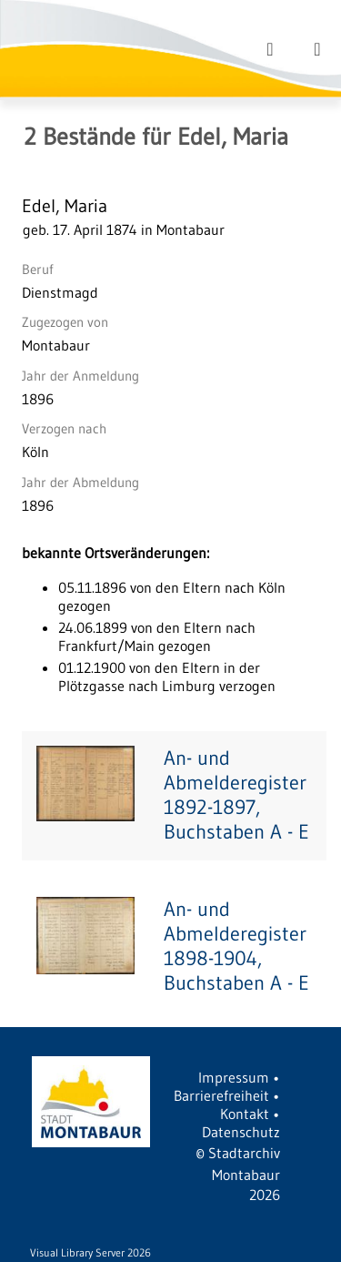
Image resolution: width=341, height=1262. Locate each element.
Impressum (233, 1077)
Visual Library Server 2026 (90, 1252)
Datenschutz (241, 1132)
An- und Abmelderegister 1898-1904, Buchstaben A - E (236, 946)
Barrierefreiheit (221, 1095)
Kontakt (244, 1113)
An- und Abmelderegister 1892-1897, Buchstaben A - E (236, 795)
